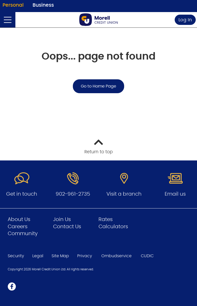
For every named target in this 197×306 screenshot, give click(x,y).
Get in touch (21, 194)
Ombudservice (116, 256)
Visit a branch (124, 194)
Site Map (60, 256)
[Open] (7, 19)
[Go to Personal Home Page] (98, 19)
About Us (19, 219)
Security (16, 256)
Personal (13, 5)
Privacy (84, 256)
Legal (37, 256)
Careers (17, 226)
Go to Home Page (98, 86)
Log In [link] (185, 20)
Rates (105, 219)
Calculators (113, 226)
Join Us (62, 219)
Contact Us (67, 226)
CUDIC (147, 256)
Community (23, 233)
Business (43, 5)
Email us (175, 194)
